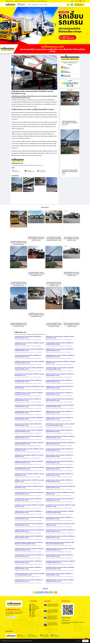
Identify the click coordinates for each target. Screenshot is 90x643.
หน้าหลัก (29, 4)
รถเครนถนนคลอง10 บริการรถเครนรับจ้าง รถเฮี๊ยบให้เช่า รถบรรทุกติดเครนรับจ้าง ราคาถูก (28, 424)
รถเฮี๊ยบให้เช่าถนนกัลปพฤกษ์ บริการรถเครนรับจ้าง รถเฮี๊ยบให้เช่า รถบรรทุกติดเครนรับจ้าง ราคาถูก (29, 362)
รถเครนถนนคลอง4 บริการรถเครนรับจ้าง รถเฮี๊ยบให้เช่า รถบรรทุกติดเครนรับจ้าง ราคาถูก (59, 381)
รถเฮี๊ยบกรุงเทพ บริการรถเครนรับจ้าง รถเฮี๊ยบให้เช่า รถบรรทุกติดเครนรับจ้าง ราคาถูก (60, 337)
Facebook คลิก (42, 170)
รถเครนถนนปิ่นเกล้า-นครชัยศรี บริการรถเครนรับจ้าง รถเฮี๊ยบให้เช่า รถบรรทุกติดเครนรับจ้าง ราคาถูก (54, 238)
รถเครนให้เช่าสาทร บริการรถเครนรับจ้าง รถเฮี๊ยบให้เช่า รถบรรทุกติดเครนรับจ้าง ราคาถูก (60, 505)
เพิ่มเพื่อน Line (66, 71)
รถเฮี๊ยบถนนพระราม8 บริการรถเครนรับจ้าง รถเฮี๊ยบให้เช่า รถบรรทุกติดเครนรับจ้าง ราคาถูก (59, 468)
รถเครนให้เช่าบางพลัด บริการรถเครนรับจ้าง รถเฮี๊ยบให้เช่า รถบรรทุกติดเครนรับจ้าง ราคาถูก (29, 499)
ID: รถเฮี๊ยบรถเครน (31, 171)
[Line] (65, 83)
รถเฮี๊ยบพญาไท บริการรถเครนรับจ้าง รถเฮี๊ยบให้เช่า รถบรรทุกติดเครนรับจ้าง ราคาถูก (60, 362)
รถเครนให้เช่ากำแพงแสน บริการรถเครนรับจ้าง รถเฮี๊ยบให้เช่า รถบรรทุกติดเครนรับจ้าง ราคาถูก (60, 536)
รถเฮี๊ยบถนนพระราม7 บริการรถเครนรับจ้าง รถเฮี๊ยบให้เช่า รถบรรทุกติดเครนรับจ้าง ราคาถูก (28, 512)
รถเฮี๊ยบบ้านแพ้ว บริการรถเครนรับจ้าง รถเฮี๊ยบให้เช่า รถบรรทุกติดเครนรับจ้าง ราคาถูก (29, 487)
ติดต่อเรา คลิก (79, 4)
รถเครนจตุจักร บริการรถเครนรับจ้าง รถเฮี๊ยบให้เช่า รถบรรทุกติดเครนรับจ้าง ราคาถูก (29, 505)
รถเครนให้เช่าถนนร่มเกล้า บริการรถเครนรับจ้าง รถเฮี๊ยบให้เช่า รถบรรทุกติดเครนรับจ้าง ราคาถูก (29, 493)
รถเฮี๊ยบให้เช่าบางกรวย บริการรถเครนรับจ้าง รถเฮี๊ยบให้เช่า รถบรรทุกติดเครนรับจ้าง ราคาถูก (36, 315)
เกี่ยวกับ (45, 4)
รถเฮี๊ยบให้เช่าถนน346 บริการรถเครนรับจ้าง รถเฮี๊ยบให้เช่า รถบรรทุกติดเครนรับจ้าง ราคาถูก (29, 437)
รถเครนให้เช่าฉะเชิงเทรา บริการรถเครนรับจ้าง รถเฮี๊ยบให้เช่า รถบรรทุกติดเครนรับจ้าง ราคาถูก (29, 555)
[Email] (67, 86)
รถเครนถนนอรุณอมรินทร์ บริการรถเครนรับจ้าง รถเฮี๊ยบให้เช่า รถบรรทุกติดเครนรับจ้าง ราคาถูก (60, 405)
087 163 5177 (80, 5)
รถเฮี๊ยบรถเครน (67, 72)
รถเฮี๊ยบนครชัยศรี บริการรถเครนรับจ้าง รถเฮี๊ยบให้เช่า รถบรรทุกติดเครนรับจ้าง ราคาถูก (29, 449)
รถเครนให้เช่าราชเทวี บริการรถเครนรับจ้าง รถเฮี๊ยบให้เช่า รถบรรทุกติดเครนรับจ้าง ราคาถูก (59, 474)
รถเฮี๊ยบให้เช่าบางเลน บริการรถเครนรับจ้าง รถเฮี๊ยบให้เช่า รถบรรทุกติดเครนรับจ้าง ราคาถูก (59, 387)
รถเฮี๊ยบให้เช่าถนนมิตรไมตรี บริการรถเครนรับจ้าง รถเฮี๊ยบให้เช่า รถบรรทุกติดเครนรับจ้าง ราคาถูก (60, 437)
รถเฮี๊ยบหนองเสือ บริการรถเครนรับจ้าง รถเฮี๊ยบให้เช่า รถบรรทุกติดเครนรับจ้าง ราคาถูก (60, 524)
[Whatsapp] (77, 83)
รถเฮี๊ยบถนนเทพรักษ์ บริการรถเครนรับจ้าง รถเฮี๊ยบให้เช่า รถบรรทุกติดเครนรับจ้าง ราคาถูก (71, 324)
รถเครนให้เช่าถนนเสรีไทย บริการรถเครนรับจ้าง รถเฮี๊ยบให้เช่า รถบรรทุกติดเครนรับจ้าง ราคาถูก (29, 518)
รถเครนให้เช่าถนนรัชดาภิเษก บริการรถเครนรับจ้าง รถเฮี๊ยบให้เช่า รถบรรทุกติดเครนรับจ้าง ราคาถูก (53, 611)
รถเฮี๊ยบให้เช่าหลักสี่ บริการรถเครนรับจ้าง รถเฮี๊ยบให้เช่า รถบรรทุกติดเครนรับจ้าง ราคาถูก (71, 274)
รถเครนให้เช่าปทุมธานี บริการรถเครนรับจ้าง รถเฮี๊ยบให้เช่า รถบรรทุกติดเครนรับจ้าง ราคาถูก (60, 343)
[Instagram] (75, 83)
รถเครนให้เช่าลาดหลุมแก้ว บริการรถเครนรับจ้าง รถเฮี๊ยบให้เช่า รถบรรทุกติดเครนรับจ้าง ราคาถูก (60, 512)
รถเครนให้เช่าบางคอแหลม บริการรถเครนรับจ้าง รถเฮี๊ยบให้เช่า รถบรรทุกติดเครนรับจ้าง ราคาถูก (18, 243)
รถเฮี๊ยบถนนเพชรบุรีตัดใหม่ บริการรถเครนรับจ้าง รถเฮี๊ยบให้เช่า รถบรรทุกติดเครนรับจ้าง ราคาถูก (29, 443)
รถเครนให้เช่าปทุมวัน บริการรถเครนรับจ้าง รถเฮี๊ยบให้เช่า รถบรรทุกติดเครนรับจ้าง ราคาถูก (28, 412)
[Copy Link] (63, 83)
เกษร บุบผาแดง (42, 171)
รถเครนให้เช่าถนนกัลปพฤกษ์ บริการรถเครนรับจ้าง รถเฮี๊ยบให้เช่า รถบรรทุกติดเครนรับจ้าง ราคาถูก (60, 561)
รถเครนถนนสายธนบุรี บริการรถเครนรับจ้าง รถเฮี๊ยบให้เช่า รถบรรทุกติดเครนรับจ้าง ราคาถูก (60, 449)
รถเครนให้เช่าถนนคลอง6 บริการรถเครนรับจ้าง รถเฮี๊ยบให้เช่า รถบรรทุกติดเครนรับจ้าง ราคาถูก (60, 530)
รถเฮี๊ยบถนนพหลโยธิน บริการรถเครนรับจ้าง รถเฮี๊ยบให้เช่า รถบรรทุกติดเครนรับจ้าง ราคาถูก (29, 536)
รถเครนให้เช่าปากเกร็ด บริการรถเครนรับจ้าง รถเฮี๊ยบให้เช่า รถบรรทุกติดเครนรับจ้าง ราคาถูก (60, 462)
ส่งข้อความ (55, 635)
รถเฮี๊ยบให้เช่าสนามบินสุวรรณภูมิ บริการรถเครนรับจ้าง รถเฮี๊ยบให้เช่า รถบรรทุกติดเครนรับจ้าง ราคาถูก (60, 543)
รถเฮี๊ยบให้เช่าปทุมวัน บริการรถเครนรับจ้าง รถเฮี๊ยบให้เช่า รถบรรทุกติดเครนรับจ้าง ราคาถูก (59, 418)
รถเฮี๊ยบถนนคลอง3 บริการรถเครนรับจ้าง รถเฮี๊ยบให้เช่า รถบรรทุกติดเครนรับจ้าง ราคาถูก (70, 123)
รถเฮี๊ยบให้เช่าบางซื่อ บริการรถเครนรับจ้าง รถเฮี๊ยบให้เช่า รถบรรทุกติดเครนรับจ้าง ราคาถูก (59, 412)
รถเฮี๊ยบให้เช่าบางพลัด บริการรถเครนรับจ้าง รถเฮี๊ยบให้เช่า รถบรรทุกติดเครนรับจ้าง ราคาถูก (60, 374)
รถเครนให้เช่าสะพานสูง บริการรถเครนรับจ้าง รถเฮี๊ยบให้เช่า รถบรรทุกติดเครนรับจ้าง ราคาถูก (29, 580)
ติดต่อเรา (72, 1)
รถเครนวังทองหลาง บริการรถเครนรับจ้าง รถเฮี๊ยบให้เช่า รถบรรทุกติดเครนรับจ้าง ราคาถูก (59, 480)
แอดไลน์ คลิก (29, 170)
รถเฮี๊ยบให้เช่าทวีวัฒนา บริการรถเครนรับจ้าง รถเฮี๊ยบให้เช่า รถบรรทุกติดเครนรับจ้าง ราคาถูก (36, 238)
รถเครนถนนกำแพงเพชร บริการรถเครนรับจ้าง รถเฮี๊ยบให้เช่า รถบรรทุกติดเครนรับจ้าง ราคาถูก (29, 524)
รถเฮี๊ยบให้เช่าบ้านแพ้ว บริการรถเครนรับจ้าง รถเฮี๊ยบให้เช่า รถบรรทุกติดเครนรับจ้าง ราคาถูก (60, 349)
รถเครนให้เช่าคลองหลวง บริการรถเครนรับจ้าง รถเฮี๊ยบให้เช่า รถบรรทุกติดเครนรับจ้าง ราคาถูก (18, 283)
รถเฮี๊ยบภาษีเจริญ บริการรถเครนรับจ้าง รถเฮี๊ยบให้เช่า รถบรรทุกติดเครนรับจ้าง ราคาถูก (29, 474)
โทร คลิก (15, 170)
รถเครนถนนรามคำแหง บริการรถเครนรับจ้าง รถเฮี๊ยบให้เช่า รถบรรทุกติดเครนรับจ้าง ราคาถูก (53, 605)
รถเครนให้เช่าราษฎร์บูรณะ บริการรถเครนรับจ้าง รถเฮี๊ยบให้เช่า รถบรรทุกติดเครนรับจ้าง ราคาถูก (60, 368)
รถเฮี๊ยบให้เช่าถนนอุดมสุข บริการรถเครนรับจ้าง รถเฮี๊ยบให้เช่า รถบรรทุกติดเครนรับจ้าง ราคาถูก (29, 530)
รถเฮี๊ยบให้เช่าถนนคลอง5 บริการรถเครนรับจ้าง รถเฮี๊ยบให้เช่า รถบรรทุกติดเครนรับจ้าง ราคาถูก (60, 487)
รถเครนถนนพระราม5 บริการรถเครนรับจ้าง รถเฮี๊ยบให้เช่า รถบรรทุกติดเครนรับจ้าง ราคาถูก (28, 561)
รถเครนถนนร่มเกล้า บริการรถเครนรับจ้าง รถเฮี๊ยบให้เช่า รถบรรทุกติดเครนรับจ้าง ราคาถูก (59, 393)
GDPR (30, 641)
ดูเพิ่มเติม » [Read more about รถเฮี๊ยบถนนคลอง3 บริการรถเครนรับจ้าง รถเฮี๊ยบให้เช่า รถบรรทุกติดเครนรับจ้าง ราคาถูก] (64, 126)
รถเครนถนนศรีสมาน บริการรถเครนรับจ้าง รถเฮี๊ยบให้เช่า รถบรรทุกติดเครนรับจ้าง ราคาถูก (59, 574)
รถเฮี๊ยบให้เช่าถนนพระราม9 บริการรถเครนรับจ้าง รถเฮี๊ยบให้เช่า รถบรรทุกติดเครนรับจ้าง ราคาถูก (29, 549)
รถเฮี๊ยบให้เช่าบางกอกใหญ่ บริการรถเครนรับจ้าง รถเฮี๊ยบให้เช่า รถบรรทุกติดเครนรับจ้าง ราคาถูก (29, 462)
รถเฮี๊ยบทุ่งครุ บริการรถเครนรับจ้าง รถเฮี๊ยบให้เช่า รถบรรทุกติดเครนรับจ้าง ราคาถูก (29, 455)
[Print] (72, 86)
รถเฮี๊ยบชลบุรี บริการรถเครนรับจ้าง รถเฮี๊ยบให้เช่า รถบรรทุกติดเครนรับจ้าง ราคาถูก (60, 493)
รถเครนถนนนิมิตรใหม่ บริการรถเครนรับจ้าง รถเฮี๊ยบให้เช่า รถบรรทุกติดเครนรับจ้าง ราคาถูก (60, 555)
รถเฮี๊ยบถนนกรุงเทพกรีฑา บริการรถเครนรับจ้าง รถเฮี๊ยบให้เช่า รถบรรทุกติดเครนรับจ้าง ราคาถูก (29, 430)
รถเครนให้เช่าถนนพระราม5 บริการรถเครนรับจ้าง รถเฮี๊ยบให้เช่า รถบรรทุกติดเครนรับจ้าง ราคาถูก (60, 568)
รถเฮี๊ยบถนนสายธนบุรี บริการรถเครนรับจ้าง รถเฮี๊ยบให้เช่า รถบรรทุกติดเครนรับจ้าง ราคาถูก (60, 399)
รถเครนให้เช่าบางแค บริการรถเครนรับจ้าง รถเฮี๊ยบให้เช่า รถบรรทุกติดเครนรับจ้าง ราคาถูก (59, 518)
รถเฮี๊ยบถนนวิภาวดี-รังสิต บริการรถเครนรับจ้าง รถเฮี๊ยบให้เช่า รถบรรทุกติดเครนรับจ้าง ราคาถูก (60, 443)
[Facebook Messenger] (70, 83)
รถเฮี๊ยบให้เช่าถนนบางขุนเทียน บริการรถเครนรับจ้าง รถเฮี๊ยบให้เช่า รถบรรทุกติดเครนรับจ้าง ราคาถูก (60, 424)
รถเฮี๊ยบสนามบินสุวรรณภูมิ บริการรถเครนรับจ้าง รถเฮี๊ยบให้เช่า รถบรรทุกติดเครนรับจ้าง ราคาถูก (18, 324)
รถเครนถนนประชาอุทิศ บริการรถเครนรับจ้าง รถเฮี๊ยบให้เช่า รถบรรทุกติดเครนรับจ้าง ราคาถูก (54, 324)
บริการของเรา (35, 4)
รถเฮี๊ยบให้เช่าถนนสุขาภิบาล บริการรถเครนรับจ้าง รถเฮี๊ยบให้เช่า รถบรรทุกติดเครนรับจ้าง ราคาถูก (60, 549)
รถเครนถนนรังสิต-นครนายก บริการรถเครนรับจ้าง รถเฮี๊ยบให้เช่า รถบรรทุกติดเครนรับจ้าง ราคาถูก (29, 468)
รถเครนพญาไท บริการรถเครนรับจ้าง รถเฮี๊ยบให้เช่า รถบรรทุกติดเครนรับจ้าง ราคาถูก (29, 387)
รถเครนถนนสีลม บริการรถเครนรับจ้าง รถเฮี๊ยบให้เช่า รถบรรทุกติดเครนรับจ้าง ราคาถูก (53, 624)
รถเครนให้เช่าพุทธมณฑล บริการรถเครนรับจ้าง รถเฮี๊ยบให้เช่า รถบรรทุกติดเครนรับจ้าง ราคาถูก (29, 418)
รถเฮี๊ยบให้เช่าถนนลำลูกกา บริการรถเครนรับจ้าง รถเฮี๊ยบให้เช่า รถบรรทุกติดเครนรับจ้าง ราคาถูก (29, 393)
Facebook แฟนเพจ (67, 75)
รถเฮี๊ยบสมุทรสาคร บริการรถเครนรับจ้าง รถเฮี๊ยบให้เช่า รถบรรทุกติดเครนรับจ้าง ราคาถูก (28, 399)
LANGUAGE (83, 1)
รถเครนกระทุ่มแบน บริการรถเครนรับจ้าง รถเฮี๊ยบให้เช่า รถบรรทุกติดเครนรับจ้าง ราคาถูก (28, 356)
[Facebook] (67, 83)
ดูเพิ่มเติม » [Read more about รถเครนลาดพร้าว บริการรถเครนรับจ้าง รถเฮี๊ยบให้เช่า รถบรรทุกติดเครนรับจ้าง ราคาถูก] (64, 175)
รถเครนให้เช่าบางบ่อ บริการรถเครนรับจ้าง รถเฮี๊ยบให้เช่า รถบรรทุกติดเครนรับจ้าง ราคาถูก (28, 337)
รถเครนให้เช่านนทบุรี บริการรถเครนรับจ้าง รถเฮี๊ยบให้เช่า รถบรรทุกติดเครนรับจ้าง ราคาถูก (28, 381)
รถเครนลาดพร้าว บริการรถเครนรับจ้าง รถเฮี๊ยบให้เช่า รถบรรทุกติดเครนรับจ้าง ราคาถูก (70, 171)
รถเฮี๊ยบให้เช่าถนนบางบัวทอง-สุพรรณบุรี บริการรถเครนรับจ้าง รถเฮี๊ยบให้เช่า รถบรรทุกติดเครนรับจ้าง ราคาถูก (53, 617)
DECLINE (77, 640)
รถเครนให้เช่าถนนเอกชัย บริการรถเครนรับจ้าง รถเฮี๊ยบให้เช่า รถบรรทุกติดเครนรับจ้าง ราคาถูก (29, 368)
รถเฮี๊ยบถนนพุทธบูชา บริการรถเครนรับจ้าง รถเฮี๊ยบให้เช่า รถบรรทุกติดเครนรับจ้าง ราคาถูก (59, 455)
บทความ (40, 4)
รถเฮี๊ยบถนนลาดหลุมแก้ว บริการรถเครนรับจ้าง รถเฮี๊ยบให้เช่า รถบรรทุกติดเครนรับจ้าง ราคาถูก (29, 349)
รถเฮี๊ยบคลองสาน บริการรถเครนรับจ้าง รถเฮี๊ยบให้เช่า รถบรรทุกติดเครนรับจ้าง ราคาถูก (29, 343)
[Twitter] (72, 83)
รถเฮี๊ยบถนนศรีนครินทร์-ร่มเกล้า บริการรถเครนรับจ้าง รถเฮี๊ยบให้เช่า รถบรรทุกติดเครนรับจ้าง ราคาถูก (29, 574)
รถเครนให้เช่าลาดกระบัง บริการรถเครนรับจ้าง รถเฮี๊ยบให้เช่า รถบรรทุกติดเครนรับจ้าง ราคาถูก (29, 405)
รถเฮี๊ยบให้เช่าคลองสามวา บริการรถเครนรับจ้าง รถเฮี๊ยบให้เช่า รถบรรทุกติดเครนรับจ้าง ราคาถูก (60, 580)
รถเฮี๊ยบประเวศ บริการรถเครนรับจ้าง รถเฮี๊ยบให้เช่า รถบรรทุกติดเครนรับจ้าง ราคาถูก (29, 480)
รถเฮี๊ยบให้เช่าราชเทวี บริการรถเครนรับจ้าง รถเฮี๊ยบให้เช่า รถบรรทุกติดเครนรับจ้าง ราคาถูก (28, 568)
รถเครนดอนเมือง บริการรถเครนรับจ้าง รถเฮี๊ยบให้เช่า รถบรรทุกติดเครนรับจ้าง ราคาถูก (71, 238)
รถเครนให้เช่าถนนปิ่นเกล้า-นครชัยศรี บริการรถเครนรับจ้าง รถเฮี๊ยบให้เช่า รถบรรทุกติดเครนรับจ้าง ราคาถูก (29, 543)
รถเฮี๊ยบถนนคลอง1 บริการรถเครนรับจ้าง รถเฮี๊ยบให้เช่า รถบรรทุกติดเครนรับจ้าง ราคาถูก (59, 430)
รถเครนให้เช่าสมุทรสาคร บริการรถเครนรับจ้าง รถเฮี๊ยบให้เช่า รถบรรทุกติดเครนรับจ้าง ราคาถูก (36, 274)
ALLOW (85, 640)
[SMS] (70, 86)
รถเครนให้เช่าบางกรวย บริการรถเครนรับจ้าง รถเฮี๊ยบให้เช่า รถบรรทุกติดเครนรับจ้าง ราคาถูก (60, 499)
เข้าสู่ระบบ (77, 1)
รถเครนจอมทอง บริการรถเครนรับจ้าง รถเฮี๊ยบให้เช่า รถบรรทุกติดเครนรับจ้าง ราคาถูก (54, 283)
